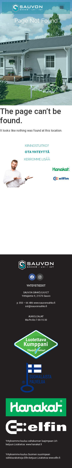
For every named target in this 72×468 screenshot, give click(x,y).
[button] (61, 7)
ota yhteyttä (37, 152)
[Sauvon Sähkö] (36, 220)
